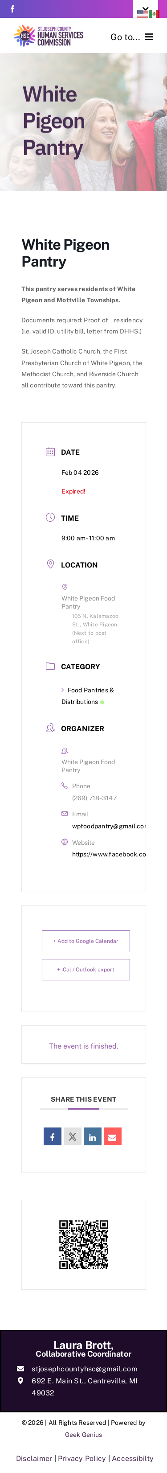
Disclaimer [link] (34, 1458)
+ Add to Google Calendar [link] (85, 941)
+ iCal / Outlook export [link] (85, 970)
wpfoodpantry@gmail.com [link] (111, 826)
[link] (12, 8)
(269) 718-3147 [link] (94, 798)
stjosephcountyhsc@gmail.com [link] (84, 1369)
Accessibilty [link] (133, 1458)
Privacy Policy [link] (82, 1458)
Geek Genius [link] (83, 1434)
